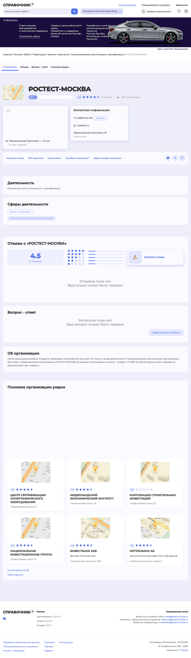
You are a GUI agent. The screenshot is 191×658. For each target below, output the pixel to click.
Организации (127, 5)
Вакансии (182, 5)
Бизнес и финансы (58, 54)
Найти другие (15, 574)
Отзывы (24, 67)
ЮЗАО (27, 54)
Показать (100, 118)
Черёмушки (39, 54)
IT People (183, 650)
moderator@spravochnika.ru (173, 622)
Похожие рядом (60, 67)
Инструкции (66, 642)
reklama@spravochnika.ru (174, 619)
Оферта (48, 650)
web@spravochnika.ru (176, 616)
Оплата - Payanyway (14, 650)
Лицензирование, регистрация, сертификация (97, 54)
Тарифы (48, 646)
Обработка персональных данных (21, 642)
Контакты (49, 642)
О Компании (10, 67)
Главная (7, 54)
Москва (18, 54)
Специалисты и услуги (156, 5)
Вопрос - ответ (39, 67)
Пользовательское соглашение (20, 646)
